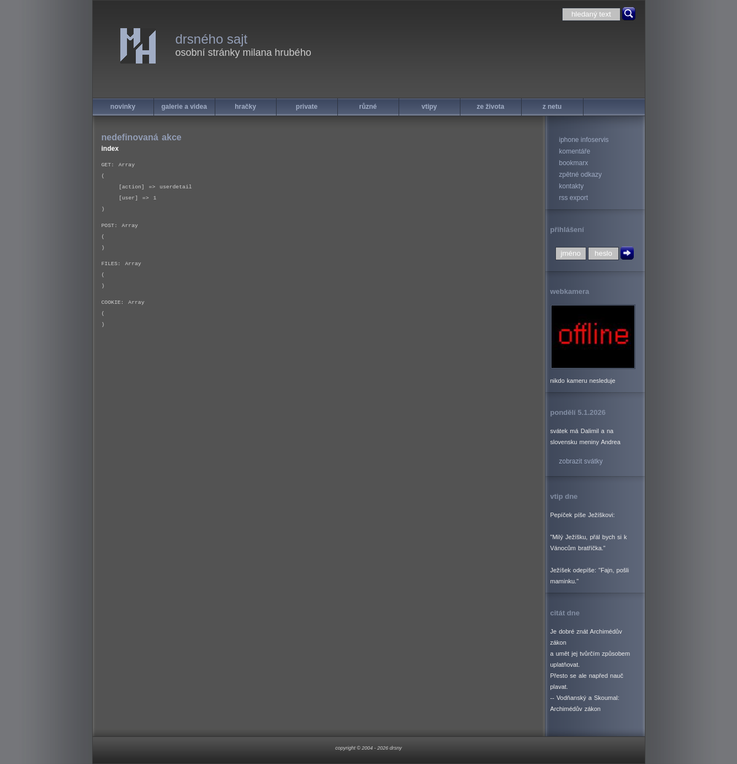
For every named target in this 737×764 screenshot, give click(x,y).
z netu (552, 106)
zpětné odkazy (580, 174)
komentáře (575, 151)
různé (368, 106)
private (306, 106)
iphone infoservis (584, 140)
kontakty (571, 186)
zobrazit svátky (581, 461)
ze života (490, 106)
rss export (573, 198)
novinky (122, 106)
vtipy (429, 106)
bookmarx (573, 163)
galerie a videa (184, 106)
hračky (245, 106)
